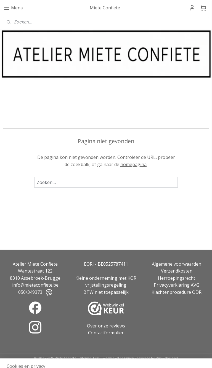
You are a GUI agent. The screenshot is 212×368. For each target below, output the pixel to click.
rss (97, 358)
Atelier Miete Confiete (35, 264)
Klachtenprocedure (171, 292)
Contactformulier (106, 333)
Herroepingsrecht (176, 278)
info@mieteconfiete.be (35, 285)
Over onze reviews (106, 326)
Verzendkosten (176, 271)
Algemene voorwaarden (176, 264)
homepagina (133, 164)
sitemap (86, 358)
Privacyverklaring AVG (176, 285)
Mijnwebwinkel (166, 358)
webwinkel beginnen (118, 358)
